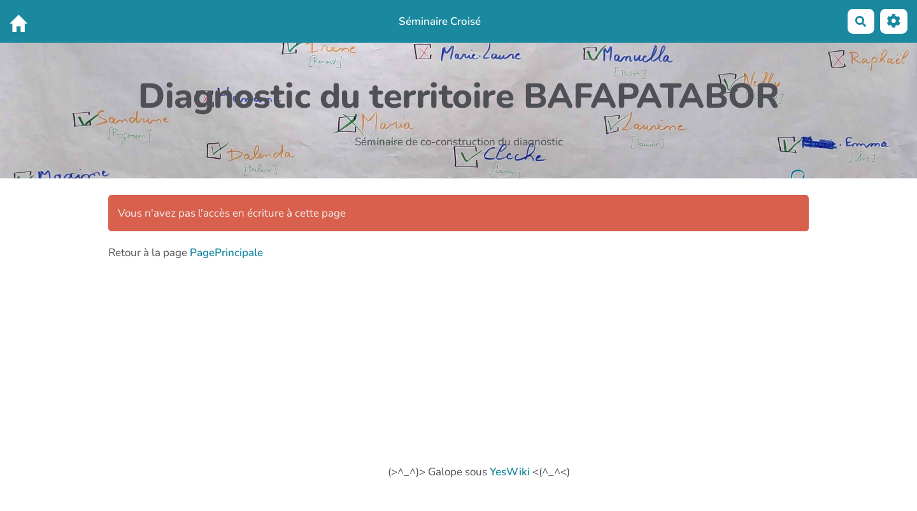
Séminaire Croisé (440, 21)
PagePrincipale (226, 252)
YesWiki (510, 471)
